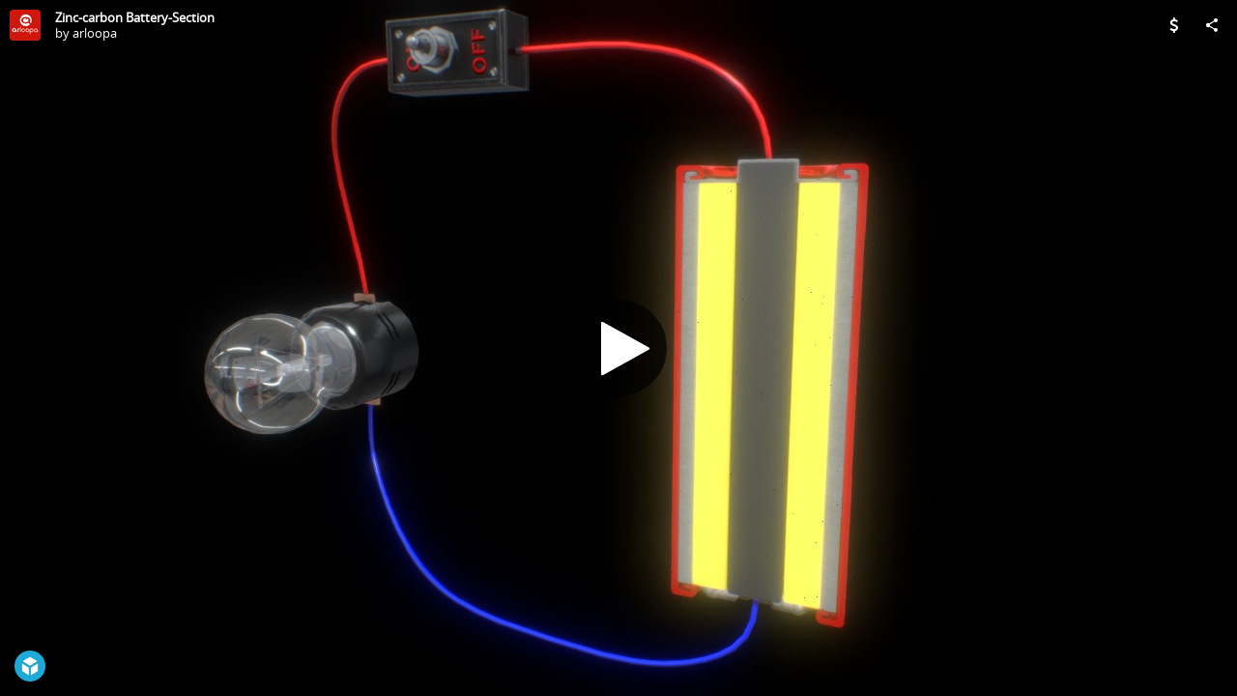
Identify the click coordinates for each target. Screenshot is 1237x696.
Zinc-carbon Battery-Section (135, 17)
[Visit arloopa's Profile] (25, 25)
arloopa (94, 33)
